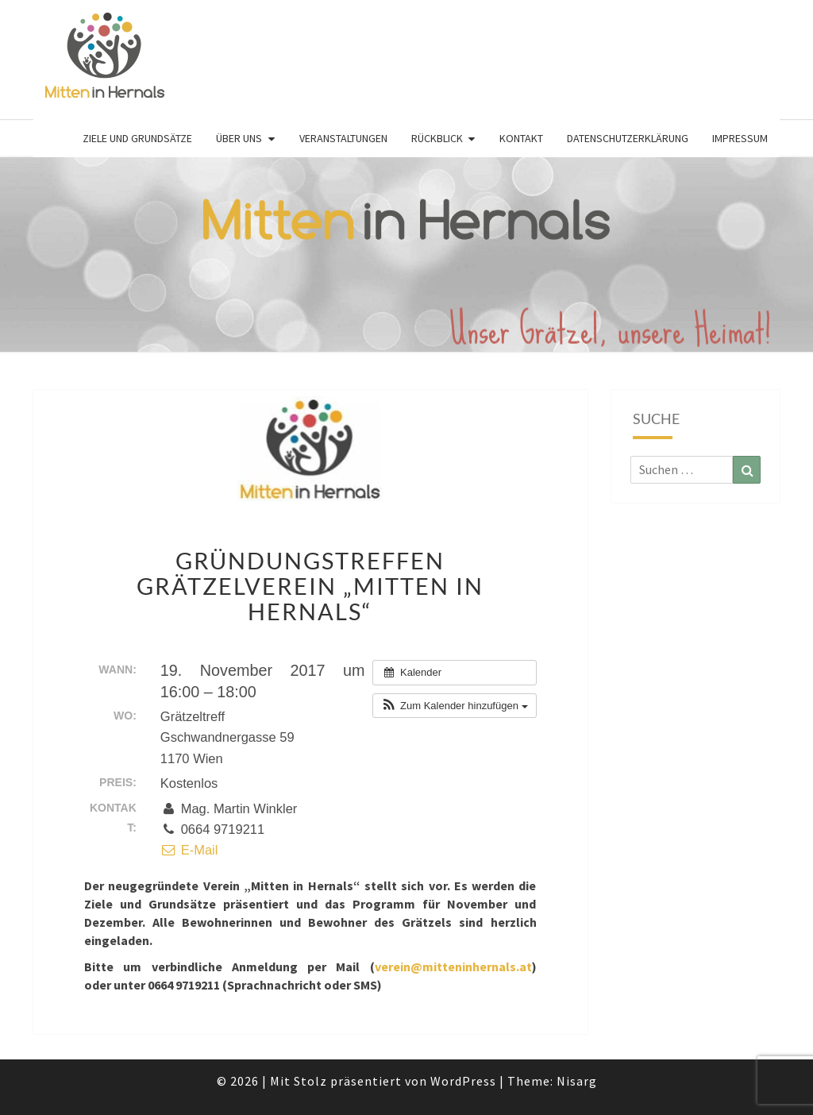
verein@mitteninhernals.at (453, 966)
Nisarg (577, 1081)
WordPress (463, 1081)
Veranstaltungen (343, 138)
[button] (454, 706)
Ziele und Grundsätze (137, 138)
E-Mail (189, 850)
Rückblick (437, 138)
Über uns (239, 138)
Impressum (740, 138)
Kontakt (521, 138)
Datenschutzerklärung (627, 138)
